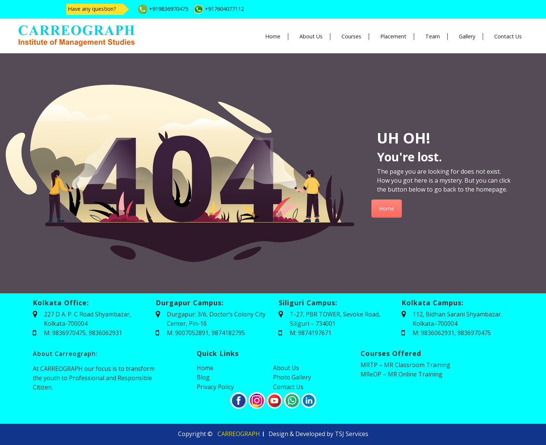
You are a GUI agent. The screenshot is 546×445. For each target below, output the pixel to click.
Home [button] (272, 36)
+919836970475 (163, 8)
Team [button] (432, 36)
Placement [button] (393, 36)
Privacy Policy (215, 387)
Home (386, 208)
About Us (286, 368)
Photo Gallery (292, 377)
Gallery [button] (467, 36)
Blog (203, 377)
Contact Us (288, 387)
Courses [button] (351, 36)
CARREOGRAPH (239, 434)
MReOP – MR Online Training (401, 374)
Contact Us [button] (508, 36)
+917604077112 (219, 8)
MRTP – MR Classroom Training (405, 365)
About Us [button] (311, 36)
